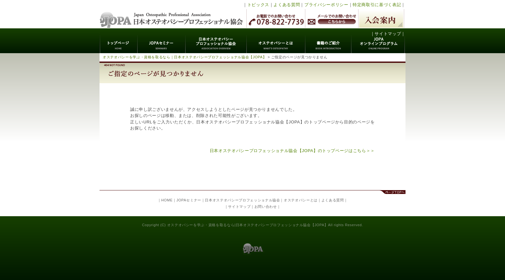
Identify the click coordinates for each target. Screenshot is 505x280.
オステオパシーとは (276, 40)
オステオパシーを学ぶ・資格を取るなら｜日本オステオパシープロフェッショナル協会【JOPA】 (184, 57)
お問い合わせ (265, 206)
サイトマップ (388, 33)
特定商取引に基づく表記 (377, 4)
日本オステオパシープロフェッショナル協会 (171, 14)
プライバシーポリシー (326, 4)
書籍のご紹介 (328, 40)
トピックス (258, 4)
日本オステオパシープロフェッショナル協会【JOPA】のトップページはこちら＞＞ (292, 150)
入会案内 (381, 18)
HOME (167, 200)
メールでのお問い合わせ (331, 18)
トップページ (119, 40)
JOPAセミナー (162, 40)
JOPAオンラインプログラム (378, 40)
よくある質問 (286, 4)
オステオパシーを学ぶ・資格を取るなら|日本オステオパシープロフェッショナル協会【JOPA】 (247, 225)
